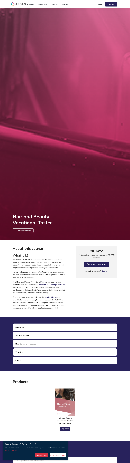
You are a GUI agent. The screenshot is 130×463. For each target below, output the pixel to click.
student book (51, 297)
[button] (95, 4)
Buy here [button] (65, 429)
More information (12, 450)
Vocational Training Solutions (52, 284)
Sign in (100, 4)
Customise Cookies (57, 455)
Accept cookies (41, 455)
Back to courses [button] (23, 230)
